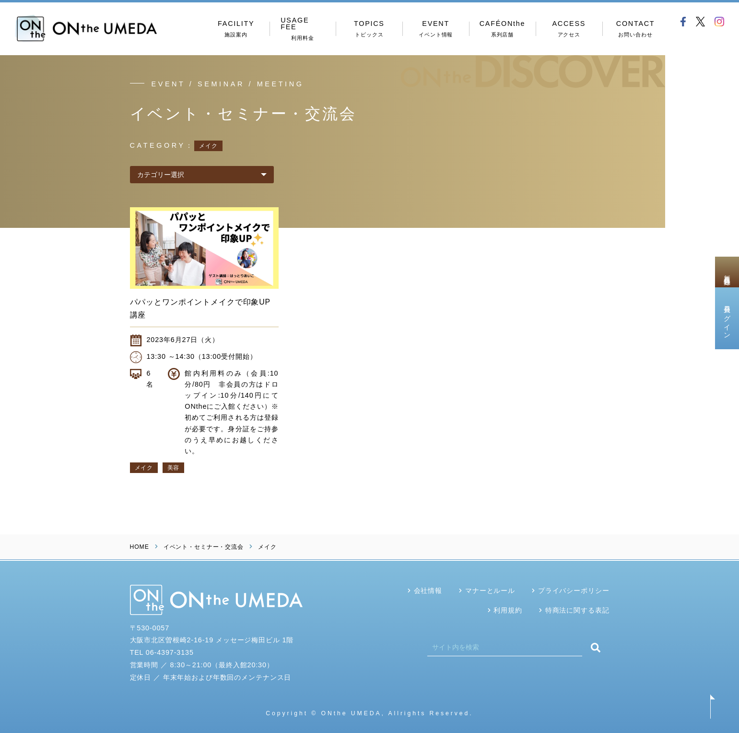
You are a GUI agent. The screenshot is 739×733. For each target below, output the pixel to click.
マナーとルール (490, 590)
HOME (139, 547)
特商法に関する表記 (577, 610)
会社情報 (428, 590)
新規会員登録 (727, 272)
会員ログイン (727, 318)
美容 (173, 467)
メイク (144, 467)
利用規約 (507, 610)
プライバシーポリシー (574, 590)
